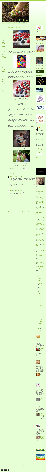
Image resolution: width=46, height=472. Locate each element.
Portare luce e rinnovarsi (42, 414)
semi (37, 262)
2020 (39, 276)
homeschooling (38, 233)
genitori (22, 170)
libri (37, 244)
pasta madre (40, 251)
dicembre (40, 283)
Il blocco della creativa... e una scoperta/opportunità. (40, 363)
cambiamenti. (39, 212)
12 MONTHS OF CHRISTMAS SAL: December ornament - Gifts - (4, 72)
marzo (40, 319)
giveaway (38, 232)
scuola (37, 260)
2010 (39, 330)
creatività (38, 220)
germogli (37, 230)
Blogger (33, 465)
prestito (37, 254)
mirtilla (11, 176)
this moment (40, 266)
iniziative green (41, 238)
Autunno (41, 191)
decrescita (38, 223)
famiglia (16, 170)
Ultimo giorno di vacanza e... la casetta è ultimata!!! (40, 400)
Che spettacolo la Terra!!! (42, 426)
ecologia (37, 224)
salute (41, 258)
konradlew (25, 465)
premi (42, 252)
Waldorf (43, 206)
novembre (40, 286)
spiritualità (42, 263)
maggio (40, 298)
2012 (39, 327)
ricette (25, 170)
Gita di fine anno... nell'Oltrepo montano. (40, 303)
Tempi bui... (42, 373)
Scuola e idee (15, 22)
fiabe (40, 228)
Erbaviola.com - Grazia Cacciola (3, 28)
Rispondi (11, 187)
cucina (37, 222)
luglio (40, 295)
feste (19, 170)
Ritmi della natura (40, 202)
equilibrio (42, 224)
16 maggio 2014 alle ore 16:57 (17, 190)
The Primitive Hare (3, 67)
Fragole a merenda (3, 51)
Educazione (41, 195)
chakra (40, 216)
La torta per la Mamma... (40, 310)
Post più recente (11, 211)
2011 (39, 328)
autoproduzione (39, 208)
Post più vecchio (31, 211)
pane (43, 250)
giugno (40, 296)
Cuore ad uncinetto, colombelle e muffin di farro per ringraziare (40, 386)
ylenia (11, 190)
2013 (39, 325)
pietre (39, 252)
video (37, 267)
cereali (43, 214)
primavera (42, 254)
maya (42, 246)
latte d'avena (38, 241)
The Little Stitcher (3, 43)
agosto (40, 293)
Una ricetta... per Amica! (40, 314)
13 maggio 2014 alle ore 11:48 (18, 176)
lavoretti (41, 243)
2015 (39, 280)
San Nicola (41, 203)
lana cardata (40, 240)
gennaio (40, 323)
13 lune (37, 191)
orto (40, 250)
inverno (43, 239)
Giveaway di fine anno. (42, 349)
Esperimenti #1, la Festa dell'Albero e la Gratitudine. (40, 337)
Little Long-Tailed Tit (3, 45)
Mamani (37, 198)
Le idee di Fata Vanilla (22, 22)
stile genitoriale (41, 265)
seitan (42, 261)
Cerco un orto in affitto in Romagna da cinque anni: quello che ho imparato (3, 35)
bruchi (37, 211)
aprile (40, 318)
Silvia (41, 128)
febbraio (40, 321)
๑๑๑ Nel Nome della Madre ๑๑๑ (3, 87)
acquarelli (40, 207)
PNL (37, 201)
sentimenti (28, 170)
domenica (13, 170)
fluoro (43, 228)
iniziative (42, 236)
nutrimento (38, 249)
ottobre (40, 289)
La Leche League (39, 196)
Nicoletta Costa (41, 200)
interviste (39, 239)
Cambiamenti (41, 193)
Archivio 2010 (9, 22)
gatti (38, 229)
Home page (21, 211)
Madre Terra (39, 197)
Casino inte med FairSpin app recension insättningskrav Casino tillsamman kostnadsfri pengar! (4, 58)
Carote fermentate (3, 82)
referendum (41, 255)
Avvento (37, 192)
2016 (39, 278)
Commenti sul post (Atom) (23, 214)
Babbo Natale (42, 192)
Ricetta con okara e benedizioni (42, 437)
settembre (40, 290)
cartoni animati (38, 213)
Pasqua (41, 201)
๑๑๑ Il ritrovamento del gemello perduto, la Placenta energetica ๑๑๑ (4, 93)
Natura (42, 198)
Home (3, 22)
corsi (42, 219)
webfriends (39, 269)
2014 (39, 282)
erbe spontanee (40, 225)
